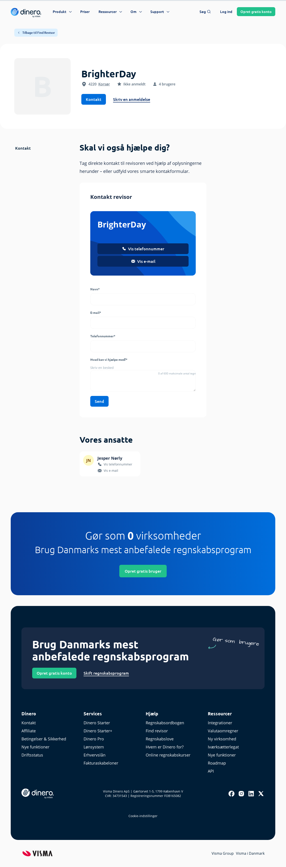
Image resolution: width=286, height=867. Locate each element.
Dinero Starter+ (98, 730)
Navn (95, 289)
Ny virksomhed (222, 739)
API (211, 771)
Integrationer (220, 722)
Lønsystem (94, 747)
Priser (85, 12)
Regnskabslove (160, 739)
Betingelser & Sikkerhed (43, 739)
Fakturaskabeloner (101, 763)
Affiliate (28, 730)
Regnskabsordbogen (165, 722)
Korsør (104, 84)
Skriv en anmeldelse (131, 99)
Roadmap (217, 763)
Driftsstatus (32, 755)
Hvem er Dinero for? (165, 747)
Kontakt (93, 99)
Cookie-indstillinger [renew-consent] (143, 816)
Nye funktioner (35, 747)
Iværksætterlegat (223, 747)
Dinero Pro (94, 739)
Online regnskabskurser (168, 755)
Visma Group (223, 853)
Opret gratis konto (54, 673)
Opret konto (256, 11)
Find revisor (157, 730)
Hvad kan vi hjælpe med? (108, 359)
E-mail (95, 312)
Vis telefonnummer (143, 248)
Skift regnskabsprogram (106, 673)
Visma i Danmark (250, 853)
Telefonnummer (102, 336)
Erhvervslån (94, 755)
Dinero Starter (97, 722)
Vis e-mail (143, 261)
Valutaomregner (223, 730)
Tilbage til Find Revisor (36, 32)
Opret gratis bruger (143, 571)
